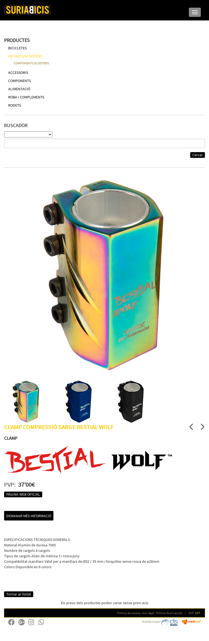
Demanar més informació (28, 515)
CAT (197, 613)
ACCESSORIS (18, 72)
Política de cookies (129, 613)
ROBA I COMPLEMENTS (26, 97)
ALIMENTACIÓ (19, 88)
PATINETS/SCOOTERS (25, 56)
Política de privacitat (169, 613)
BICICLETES (17, 48)
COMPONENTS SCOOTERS (31, 63)
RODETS (14, 105)
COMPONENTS (19, 80)
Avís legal (148, 613)
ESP (191, 613)
